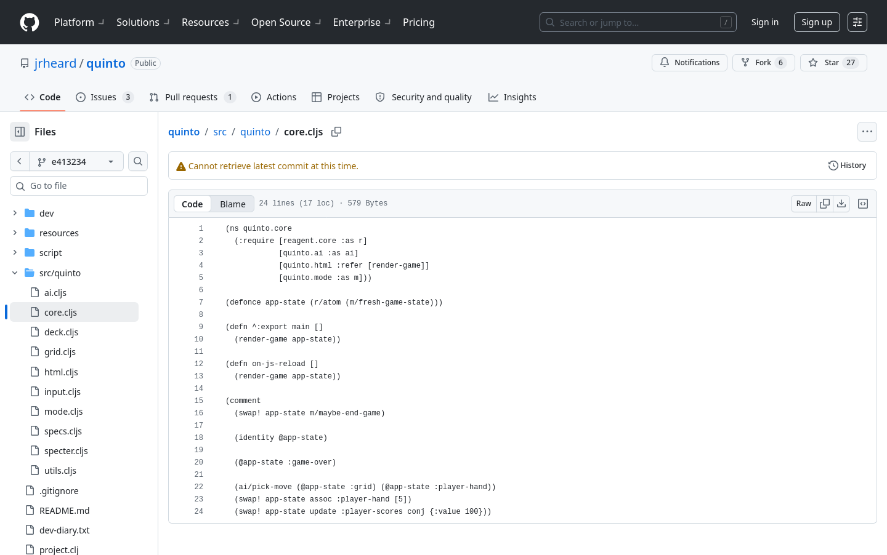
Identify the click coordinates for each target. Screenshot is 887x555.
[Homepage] (29, 22)
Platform (80, 22)
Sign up (817, 22)
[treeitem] (94, 312)
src (259, 131)
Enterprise (363, 22)
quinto (106, 63)
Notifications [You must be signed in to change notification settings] (689, 62)
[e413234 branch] (96, 161)
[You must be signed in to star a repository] (833, 62)
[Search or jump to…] (638, 22)
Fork (763, 63)
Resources (211, 22)
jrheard (55, 63)
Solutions (144, 22)
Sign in (765, 22)
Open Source (287, 22)
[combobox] (103, 186)
